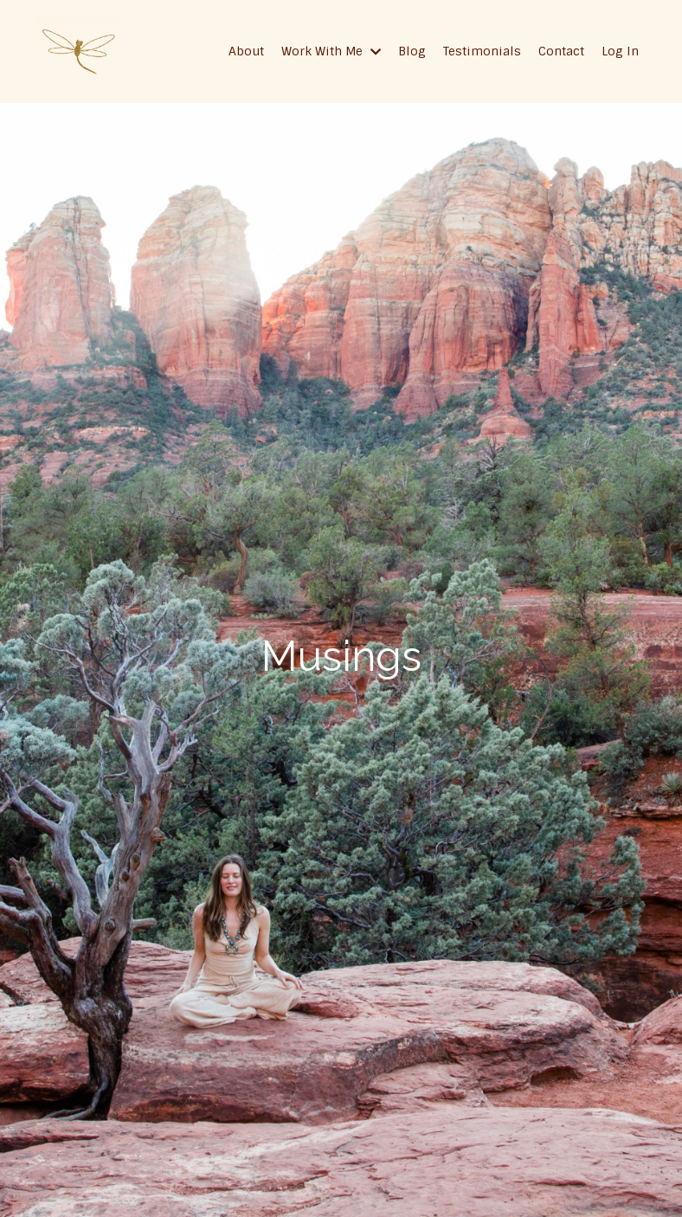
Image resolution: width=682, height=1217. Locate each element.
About (246, 51)
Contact (561, 51)
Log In (620, 51)
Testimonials (482, 51)
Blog (412, 51)
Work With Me (331, 51)
